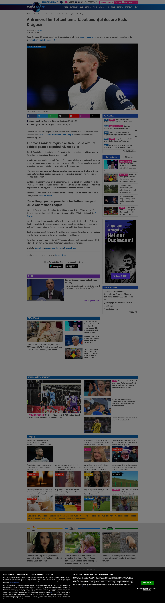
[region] (82, 587)
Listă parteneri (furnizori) (80, 586)
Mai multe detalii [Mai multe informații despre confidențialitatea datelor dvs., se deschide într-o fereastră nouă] (14, 582)
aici (51, 592)
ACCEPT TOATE (147, 582)
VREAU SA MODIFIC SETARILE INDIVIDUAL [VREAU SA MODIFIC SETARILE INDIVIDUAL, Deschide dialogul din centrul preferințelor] (146, 589)
